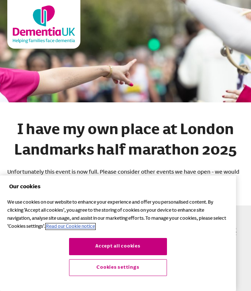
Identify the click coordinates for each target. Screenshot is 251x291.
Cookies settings (117, 267)
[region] (118, 233)
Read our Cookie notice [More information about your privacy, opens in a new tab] (70, 226)
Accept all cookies (117, 246)
